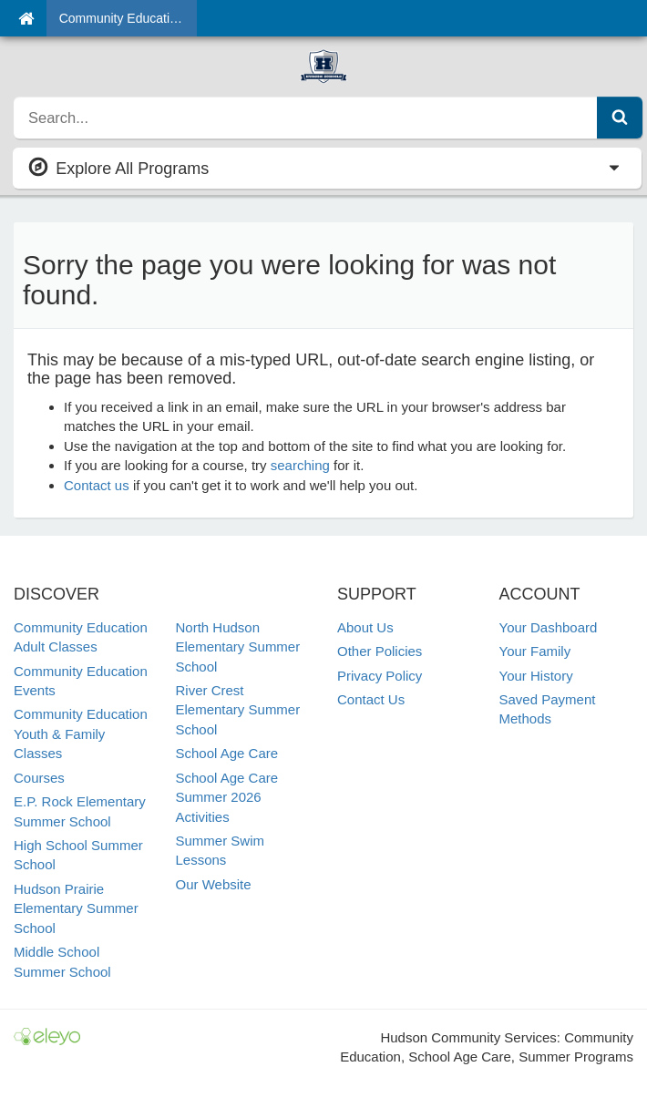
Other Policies (379, 651)
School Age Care (227, 753)
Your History (536, 675)
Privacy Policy (379, 675)
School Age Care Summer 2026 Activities (227, 797)
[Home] (25, 18)
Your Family (535, 651)
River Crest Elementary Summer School (238, 709)
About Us (365, 627)
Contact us (96, 485)
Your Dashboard (548, 627)
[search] (306, 117)
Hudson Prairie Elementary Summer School (76, 908)
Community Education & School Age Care (128, 18)
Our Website (214, 884)
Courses (39, 777)
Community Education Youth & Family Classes (81, 733)
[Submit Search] (619, 117)
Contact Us (371, 699)
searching (300, 465)
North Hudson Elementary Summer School (238, 647)
